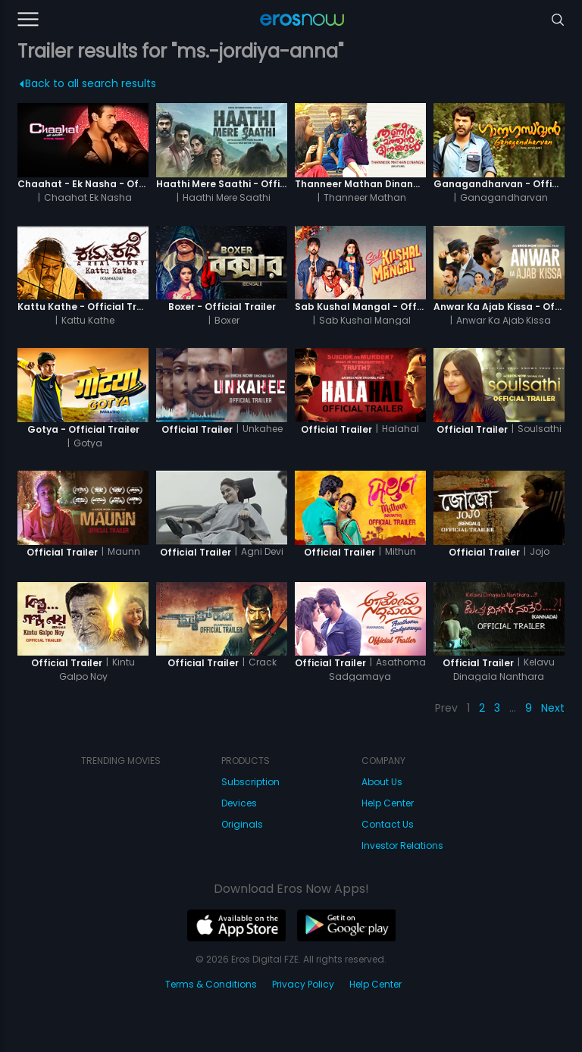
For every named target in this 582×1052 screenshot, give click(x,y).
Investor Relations (402, 845)
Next (553, 707)
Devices (239, 803)
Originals (242, 824)
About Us (381, 781)
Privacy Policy (303, 984)
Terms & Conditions (211, 984)
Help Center (387, 803)
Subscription (250, 781)
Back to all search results (87, 83)
